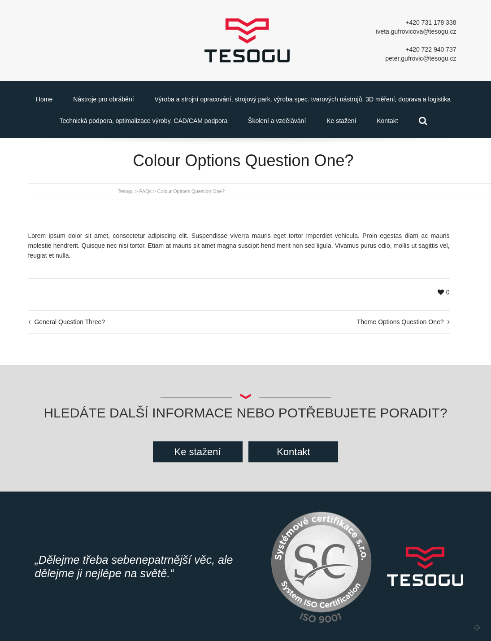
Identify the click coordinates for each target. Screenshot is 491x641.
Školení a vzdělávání (277, 120)
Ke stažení (341, 120)
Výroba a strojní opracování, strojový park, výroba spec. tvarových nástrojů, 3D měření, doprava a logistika (302, 99)
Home (44, 99)
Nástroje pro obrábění (103, 99)
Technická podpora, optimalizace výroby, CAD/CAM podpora (143, 120)
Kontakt (387, 120)
